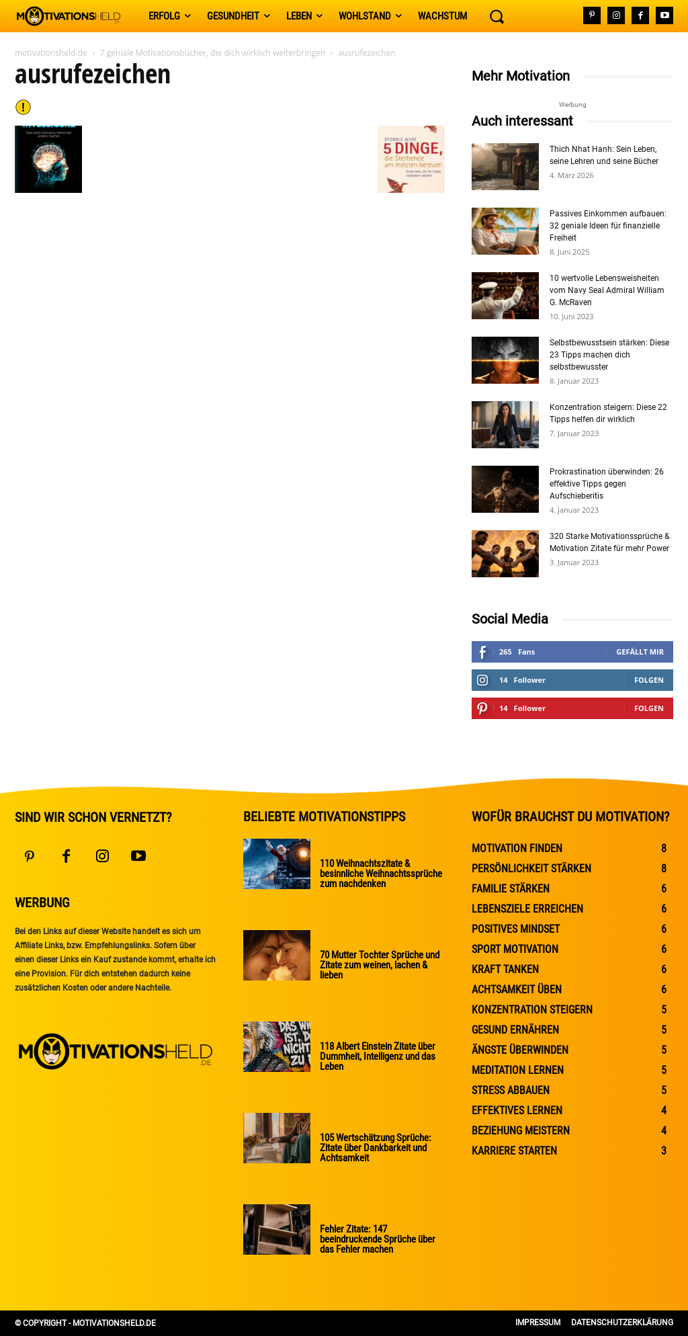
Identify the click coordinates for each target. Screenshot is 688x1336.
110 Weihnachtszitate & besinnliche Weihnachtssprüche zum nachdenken (378, 873)
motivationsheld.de (51, 52)
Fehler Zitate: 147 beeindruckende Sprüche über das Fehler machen (375, 1239)
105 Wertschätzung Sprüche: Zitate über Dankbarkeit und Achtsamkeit (373, 1148)
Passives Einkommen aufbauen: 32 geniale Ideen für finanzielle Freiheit (608, 226)
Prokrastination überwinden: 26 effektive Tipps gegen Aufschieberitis (607, 484)
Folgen (649, 680)
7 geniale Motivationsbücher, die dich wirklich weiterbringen (212, 52)
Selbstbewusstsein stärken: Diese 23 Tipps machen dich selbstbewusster (609, 355)
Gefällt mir (640, 651)
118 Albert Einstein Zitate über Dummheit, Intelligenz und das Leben (376, 1056)
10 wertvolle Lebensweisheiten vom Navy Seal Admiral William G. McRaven (607, 290)
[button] (496, 16)
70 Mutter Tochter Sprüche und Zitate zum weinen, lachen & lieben (377, 965)
